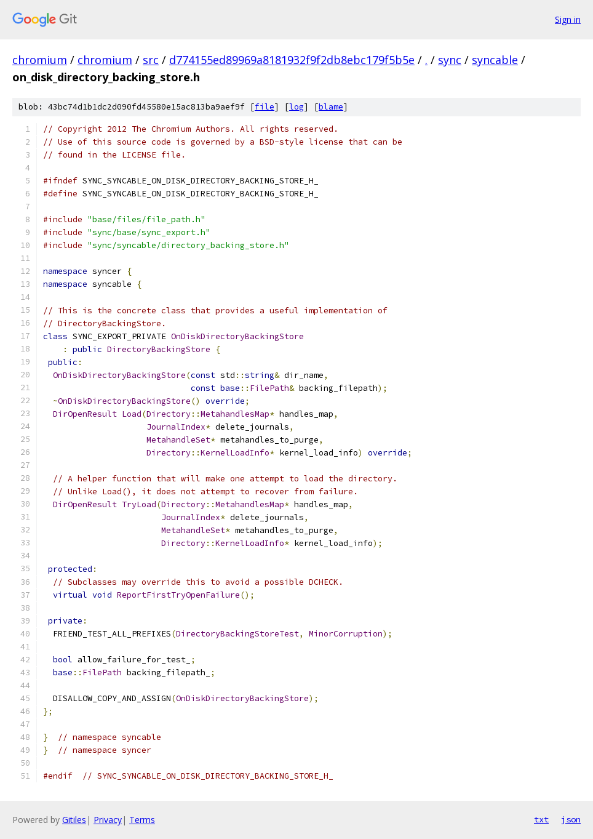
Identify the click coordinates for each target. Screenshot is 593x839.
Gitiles (74, 819)
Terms (142, 819)
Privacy (108, 819)
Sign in (568, 19)
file (264, 107)
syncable (495, 59)
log (296, 107)
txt (541, 819)
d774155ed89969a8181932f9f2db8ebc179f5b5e (292, 59)
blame (331, 107)
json (571, 819)
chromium (39, 59)
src (151, 59)
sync (449, 59)
